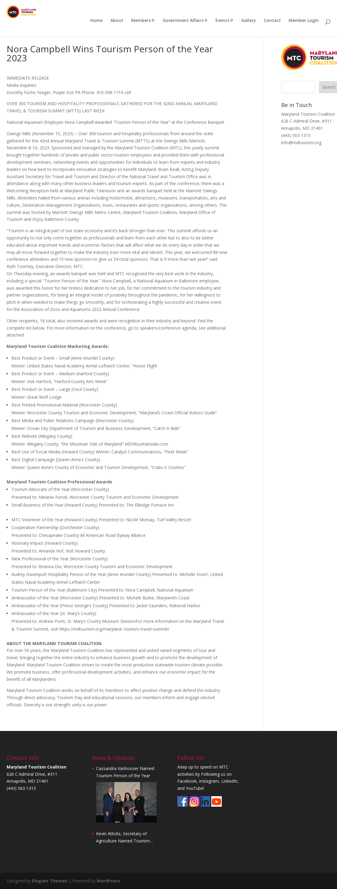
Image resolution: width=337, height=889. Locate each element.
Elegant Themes (50, 881)
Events (222, 20)
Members (141, 20)
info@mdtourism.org (301, 142)
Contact (272, 20)
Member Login (304, 20)
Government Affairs (183, 20)
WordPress (108, 881)
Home (96, 20)
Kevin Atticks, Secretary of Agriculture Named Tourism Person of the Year (123, 838)
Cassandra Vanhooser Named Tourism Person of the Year (125, 772)
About (116, 20)
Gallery (248, 20)
